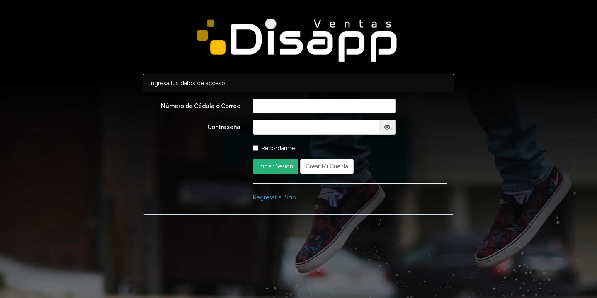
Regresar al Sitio (274, 197)
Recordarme (274, 148)
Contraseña (223, 127)
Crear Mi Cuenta (327, 166)
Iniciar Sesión (275, 166)
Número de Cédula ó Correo (200, 106)
